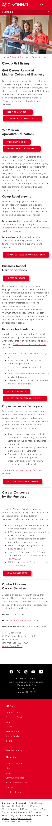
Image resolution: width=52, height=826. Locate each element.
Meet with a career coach (20, 353)
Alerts (4, 809)
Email (8, 721)
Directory (10, 787)
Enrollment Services (15, 717)
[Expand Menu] (48, 12)
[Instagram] (25, 672)
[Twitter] (18, 672)
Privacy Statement (33, 815)
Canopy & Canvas (14, 712)
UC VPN (9, 745)
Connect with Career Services (22, 118)
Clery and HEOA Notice (20, 809)
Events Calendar (14, 791)
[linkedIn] (41, 672)
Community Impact (15, 777)
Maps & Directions (15, 763)
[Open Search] (41, 5)
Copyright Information (21, 818)
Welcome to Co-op (16, 142)
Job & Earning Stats (17, 573)
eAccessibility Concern (12, 815)
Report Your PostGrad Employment (25, 398)
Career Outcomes (16, 278)
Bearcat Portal (12, 731)
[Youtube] (33, 672)
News (8, 773)
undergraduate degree (13, 227)
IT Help (9, 740)
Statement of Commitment (30, 812)
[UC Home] (15, 5)
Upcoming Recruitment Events (22, 481)
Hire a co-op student (18, 112)
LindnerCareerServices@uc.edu (24, 620)
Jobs (8, 768)
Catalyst (9, 726)
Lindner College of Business (15, 57)
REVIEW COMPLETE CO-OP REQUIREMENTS (26, 255)
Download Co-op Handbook (21, 148)
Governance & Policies (17, 782)
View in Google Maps (12, 646)
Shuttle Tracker (13, 736)
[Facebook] (11, 672)
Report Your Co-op (16, 391)
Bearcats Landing (14, 750)
